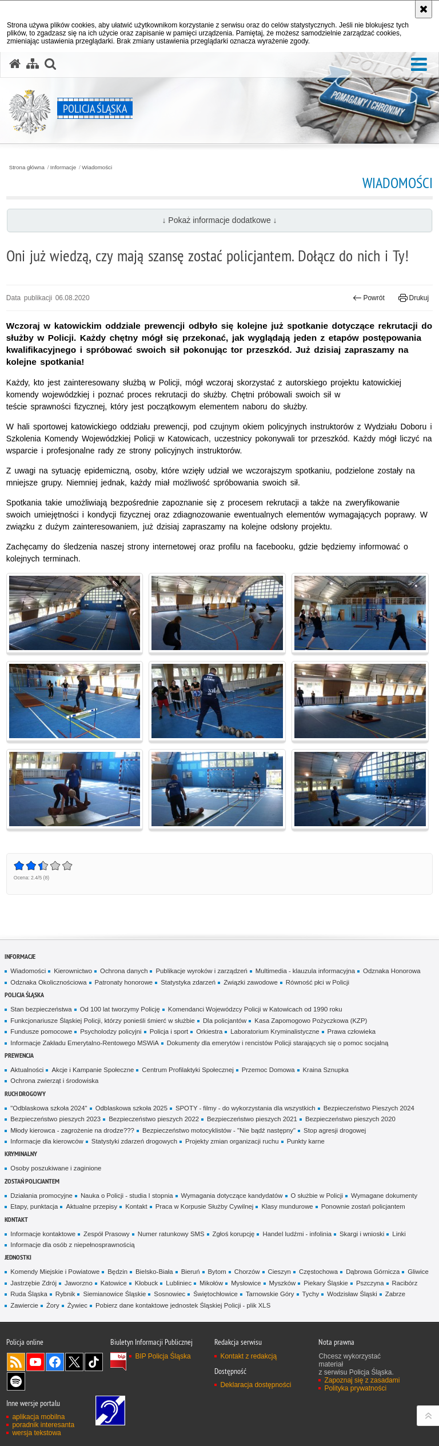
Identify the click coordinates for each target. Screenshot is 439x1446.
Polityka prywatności (355, 1388)
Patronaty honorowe (124, 982)
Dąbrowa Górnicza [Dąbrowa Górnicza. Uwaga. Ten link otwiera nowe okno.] (373, 1271)
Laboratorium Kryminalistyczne (274, 1031)
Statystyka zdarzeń (188, 982)
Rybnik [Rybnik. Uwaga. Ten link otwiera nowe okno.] (65, 1293)
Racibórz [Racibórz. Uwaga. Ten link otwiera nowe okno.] (405, 1283)
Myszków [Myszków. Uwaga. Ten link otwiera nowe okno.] (282, 1283)
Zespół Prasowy (106, 1233)
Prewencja (19, 1055)
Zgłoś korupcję (234, 1233)
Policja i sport (169, 1031)
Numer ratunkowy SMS (171, 1233)
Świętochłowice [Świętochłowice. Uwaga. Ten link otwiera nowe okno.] (215, 1293)
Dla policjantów (224, 1020)
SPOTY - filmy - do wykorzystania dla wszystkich (245, 1108)
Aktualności (26, 1069)
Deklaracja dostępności (255, 1385)
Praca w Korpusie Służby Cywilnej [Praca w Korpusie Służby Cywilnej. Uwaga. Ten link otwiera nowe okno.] (204, 1206)
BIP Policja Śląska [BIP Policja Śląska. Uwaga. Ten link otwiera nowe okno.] (162, 1356)
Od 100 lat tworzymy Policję (120, 1009)
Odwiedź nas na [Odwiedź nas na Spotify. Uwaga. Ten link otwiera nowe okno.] (16, 1381)
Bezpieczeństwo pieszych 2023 (55, 1119)
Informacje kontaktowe (42, 1233)
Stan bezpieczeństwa (40, 1009)
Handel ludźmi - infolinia (297, 1233)
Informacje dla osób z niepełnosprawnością (72, 1244)
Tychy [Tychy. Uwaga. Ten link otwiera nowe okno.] (311, 1293)
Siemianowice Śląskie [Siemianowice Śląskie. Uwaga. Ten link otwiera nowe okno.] (114, 1293)
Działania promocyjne (41, 1195)
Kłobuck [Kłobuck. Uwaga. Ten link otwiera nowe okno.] (146, 1283)
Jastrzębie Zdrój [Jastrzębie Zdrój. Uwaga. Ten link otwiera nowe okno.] (33, 1283)
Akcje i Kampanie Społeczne (92, 1069)
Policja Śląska (24, 994)
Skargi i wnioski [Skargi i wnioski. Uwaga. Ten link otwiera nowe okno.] (362, 1233)
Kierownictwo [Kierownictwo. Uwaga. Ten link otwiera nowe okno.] (73, 970)
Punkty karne (306, 1141)
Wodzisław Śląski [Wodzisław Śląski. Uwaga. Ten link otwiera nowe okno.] (352, 1293)
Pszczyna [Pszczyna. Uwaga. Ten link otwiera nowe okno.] (370, 1283)
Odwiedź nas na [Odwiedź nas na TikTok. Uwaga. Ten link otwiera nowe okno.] (94, 1362)
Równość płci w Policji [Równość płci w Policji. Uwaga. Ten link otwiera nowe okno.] (317, 982)
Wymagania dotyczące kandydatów (232, 1195)
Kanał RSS (16, 1362)
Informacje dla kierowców (46, 1141)
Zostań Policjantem (32, 1181)
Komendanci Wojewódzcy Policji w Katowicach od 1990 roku (255, 1009)
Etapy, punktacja (34, 1206)
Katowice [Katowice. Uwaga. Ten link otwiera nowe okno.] (114, 1283)
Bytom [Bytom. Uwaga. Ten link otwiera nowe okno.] (217, 1271)
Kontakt (136, 1206)
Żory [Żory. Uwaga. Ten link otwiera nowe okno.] (52, 1305)
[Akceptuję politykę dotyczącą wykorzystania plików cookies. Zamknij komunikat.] (423, 9)
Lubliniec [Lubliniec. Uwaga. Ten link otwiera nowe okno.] (178, 1283)
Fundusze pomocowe (41, 1031)
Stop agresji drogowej (335, 1130)
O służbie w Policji (317, 1195)
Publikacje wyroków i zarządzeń (201, 970)
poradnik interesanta (43, 1425)
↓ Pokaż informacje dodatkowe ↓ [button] (219, 220)
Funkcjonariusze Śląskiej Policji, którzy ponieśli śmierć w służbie (102, 1020)
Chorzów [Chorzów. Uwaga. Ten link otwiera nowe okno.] (247, 1271)
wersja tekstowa (36, 1433)
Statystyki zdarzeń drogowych (134, 1141)
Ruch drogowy (25, 1093)
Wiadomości (97, 167)
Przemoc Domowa (268, 1069)
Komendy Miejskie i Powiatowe (54, 1271)
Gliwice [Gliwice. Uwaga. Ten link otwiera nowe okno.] (418, 1271)
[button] (419, 64)
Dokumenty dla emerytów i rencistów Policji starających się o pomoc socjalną (278, 1042)
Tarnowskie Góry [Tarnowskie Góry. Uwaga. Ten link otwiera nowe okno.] (270, 1293)
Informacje (63, 167)
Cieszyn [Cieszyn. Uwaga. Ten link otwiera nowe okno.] (279, 1271)
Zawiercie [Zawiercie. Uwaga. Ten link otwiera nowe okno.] (24, 1305)
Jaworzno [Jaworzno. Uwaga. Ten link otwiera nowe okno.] (79, 1283)
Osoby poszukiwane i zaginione (55, 1168)
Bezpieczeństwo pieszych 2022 (154, 1119)
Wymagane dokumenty (384, 1195)
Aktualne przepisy (91, 1206)
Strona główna (27, 167)
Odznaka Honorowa (391, 970)
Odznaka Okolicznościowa (48, 982)
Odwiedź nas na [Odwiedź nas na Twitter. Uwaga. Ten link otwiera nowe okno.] (74, 1362)
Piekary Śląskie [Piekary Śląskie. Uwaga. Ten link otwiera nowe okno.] (326, 1283)
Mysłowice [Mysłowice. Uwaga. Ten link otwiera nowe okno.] (246, 1283)
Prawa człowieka (352, 1031)
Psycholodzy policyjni (110, 1031)
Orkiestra (209, 1031)
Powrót (369, 297)
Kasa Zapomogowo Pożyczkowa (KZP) (310, 1020)
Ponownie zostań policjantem (363, 1206)
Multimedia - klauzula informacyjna (305, 970)
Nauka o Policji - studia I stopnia (127, 1195)
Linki (398, 1233)
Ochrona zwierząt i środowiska (54, 1080)
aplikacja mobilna (38, 1417)
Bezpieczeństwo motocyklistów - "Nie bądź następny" (219, 1130)
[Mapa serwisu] (32, 64)
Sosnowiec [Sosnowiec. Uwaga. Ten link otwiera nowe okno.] (169, 1293)
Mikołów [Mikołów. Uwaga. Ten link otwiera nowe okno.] (211, 1283)
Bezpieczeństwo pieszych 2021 (252, 1119)
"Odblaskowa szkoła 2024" (48, 1108)
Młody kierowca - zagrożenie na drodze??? (72, 1130)
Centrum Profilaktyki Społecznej (187, 1069)
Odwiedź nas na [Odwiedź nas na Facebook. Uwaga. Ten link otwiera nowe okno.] (55, 1362)
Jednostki (18, 1257)
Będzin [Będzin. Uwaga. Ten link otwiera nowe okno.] (117, 1271)
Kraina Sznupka (326, 1069)
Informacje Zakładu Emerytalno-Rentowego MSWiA (84, 1042)
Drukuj (413, 297)
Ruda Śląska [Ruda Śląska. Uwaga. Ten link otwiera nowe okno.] (28, 1293)
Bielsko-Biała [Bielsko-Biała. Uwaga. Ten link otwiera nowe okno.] (154, 1271)
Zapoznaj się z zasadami (362, 1380)
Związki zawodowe (251, 982)
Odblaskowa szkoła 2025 (131, 1108)
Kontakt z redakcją (248, 1356)
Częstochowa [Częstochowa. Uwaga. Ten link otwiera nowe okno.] (318, 1271)
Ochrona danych (123, 970)
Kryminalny (21, 1153)
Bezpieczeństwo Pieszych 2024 (369, 1108)
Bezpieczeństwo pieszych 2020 (350, 1119)
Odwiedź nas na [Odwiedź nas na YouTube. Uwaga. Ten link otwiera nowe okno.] (35, 1362)
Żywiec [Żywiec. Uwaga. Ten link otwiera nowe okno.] (77, 1305)
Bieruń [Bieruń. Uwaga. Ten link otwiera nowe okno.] (190, 1271)
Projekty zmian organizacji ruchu (232, 1141)
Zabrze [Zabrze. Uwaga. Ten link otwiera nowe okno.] (395, 1293)
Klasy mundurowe (287, 1206)
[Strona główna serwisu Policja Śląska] (15, 64)
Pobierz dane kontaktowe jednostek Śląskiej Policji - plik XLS (182, 1305)
